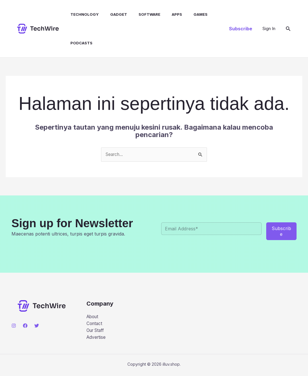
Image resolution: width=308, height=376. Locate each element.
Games (188, 14)
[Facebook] (25, 326)
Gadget (113, 14)
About (93, 317)
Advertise (96, 339)
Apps (167, 14)
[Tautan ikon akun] (268, 28)
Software (142, 14)
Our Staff (96, 332)
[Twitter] (36, 326)
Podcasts (79, 43)
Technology (82, 14)
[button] (240, 28)
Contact (94, 324)
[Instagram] (13, 326)
